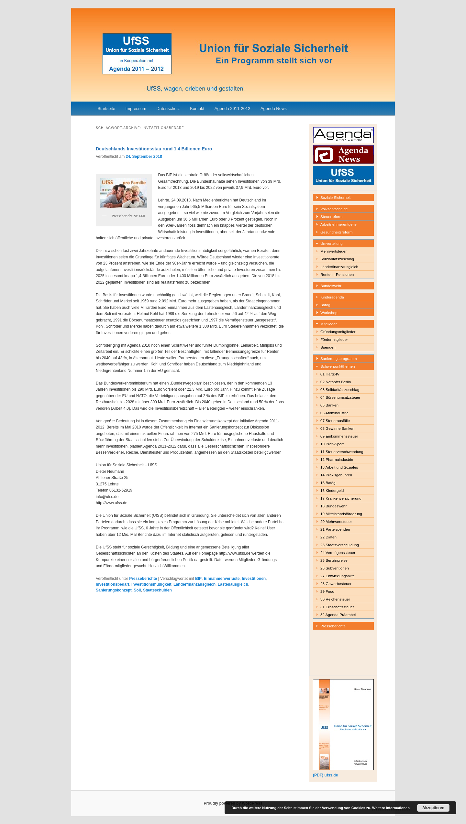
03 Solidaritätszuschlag (339, 389)
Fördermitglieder (334, 339)
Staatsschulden (157, 590)
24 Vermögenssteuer (337, 552)
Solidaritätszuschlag (337, 259)
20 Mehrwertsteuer (336, 521)
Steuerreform (331, 216)
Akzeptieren (433, 808)
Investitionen (254, 578)
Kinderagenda (332, 297)
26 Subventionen (334, 568)
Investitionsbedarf (112, 584)
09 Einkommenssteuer (339, 436)
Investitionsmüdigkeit (151, 584)
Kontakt (197, 108)
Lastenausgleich (233, 584)
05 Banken (329, 405)
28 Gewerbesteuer (335, 583)
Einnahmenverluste (222, 578)
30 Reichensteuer (335, 599)
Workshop (328, 312)
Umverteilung (331, 243)
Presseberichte (143, 578)
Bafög (325, 305)
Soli (137, 590)
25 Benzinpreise (334, 560)
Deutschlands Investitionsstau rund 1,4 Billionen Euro (154, 148)
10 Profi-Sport (332, 444)
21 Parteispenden (335, 529)
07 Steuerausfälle (335, 420)
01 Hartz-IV (329, 374)
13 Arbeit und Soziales (339, 467)
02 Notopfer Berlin (335, 382)
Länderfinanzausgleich (194, 584)
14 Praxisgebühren (336, 475)
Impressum (136, 108)
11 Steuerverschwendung (341, 452)
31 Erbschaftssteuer (337, 607)
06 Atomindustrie (334, 413)
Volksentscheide (334, 209)
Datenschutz (168, 108)
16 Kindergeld (332, 490)
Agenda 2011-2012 (232, 108)
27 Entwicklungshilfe (337, 576)
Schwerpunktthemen (337, 366)
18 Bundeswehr (333, 506)
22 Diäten (328, 537)
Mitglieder (328, 324)
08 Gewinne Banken (337, 428)
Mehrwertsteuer (333, 251)
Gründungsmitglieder (338, 332)
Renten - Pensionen (337, 274)
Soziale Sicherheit (335, 197)
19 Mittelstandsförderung (341, 514)
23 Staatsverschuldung (339, 545)
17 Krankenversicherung (340, 498)
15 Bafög (328, 483)
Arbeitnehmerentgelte (338, 224)
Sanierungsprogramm (338, 358)
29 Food (327, 591)
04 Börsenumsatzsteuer (340, 397)
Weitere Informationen (391, 808)
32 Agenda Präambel (338, 615)
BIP (198, 578)
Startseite (106, 108)
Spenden (328, 347)
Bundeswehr (330, 286)
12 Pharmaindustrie (336, 459)
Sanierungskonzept (114, 590)
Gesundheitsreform (336, 232)
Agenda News (274, 108)
